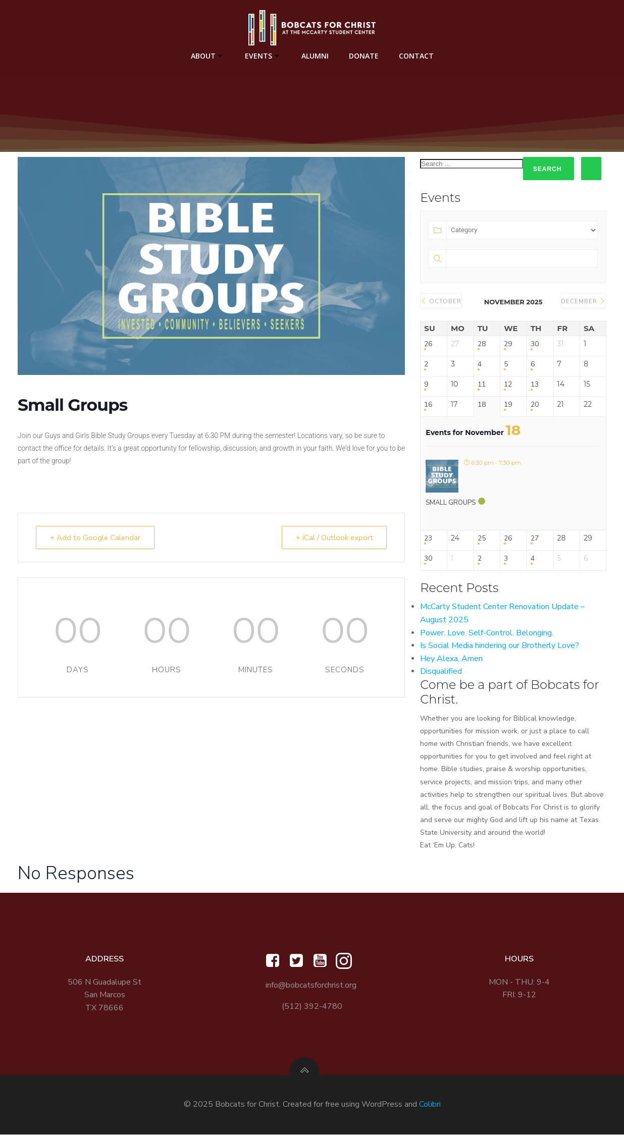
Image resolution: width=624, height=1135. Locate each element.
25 (482, 538)
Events (263, 56)
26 (428, 344)
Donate (364, 56)
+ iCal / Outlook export (332, 537)
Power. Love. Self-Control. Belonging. (486, 632)
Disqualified (441, 671)
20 (535, 404)
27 (535, 538)
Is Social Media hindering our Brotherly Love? (499, 645)
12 (508, 384)
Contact (416, 56)
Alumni (315, 56)
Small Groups (451, 502)
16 (428, 404)
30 (535, 344)
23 (428, 538)
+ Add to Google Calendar (96, 537)
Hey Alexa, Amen (451, 658)
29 (508, 344)
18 (482, 404)
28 (482, 344)
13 (535, 384)
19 (508, 404)
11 (482, 384)
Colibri (430, 1104)
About (208, 56)
